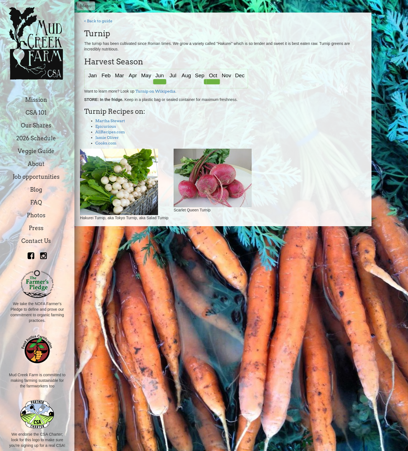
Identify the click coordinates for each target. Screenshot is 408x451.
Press (36, 228)
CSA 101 (36, 112)
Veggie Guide (36, 151)
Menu (86, 6)
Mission (36, 100)
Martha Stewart (110, 121)
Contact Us (36, 241)
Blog (36, 189)
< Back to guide (98, 21)
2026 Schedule (36, 138)
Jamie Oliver (107, 137)
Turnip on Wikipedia (155, 91)
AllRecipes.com (110, 132)
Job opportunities (36, 176)
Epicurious (105, 126)
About (36, 164)
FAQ (36, 202)
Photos (36, 215)
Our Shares (36, 125)
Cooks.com (105, 143)
